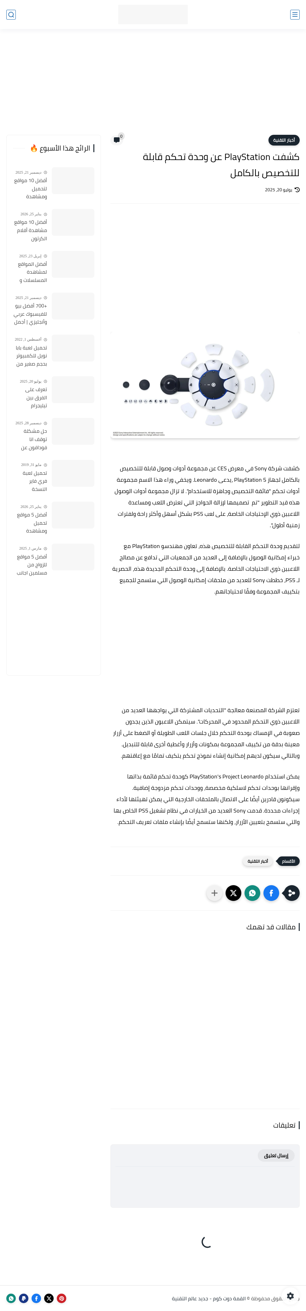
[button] (271, 893)
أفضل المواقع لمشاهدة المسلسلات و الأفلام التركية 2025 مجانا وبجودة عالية (32, 272)
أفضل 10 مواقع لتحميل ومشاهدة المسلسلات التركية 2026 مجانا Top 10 (30, 188)
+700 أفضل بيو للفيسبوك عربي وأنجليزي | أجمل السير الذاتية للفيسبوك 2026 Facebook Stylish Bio (30, 314)
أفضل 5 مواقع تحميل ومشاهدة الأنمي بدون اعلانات (32, 523)
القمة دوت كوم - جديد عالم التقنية (209, 1298)
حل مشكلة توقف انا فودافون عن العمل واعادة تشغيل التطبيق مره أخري (31, 439)
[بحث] (11, 15)
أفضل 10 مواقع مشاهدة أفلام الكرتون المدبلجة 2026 (30, 230)
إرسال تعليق (276, 1155)
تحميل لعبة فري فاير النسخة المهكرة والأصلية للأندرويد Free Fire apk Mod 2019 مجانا (32, 481)
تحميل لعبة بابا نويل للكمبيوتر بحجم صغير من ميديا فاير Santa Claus (30, 356)
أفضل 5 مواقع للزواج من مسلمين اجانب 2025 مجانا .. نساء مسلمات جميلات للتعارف (31, 565)
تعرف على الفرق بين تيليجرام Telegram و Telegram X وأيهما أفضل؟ (32, 397)
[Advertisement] (153, 86)
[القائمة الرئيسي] (295, 15)
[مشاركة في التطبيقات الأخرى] (214, 893)
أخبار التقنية (284, 140)
